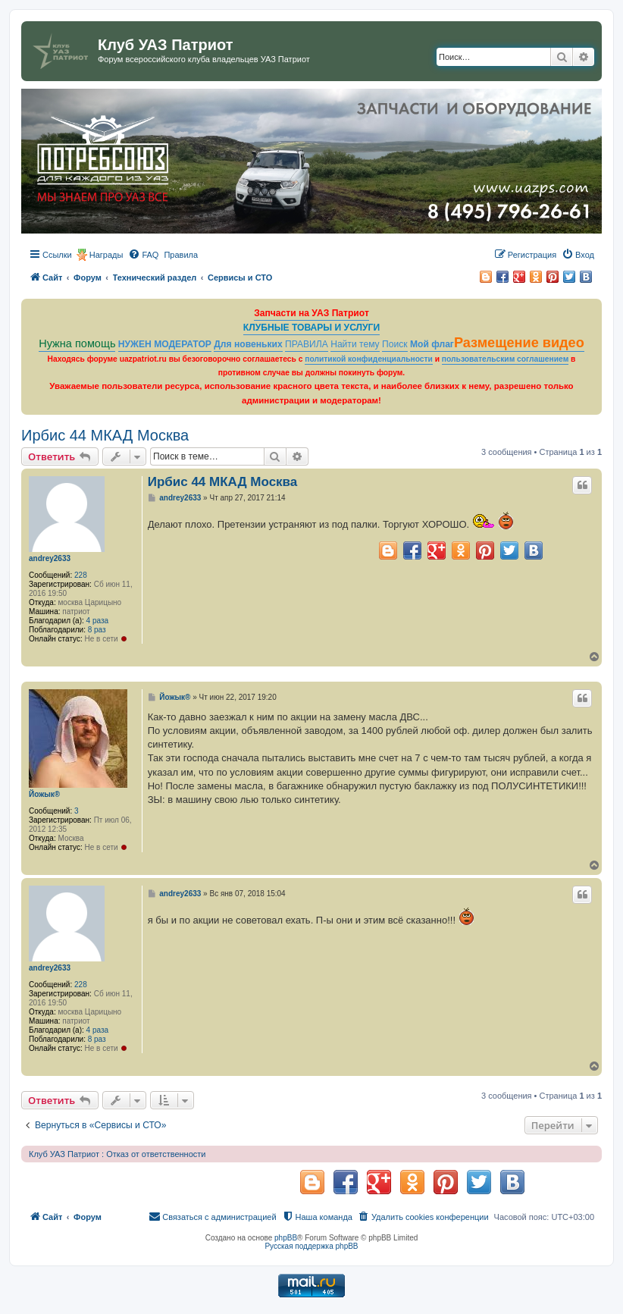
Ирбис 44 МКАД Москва (105, 435)
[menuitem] (143, 255)
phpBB (285, 1238)
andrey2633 (49, 558)
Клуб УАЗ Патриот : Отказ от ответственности (117, 1154)
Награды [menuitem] (106, 254)
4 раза (97, 620)
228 (80, 575)
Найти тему (355, 344)
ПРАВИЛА (306, 344)
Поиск (395, 344)
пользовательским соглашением (505, 359)
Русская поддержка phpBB (311, 1246)
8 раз (97, 630)
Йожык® (44, 794)
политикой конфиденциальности (369, 359)
